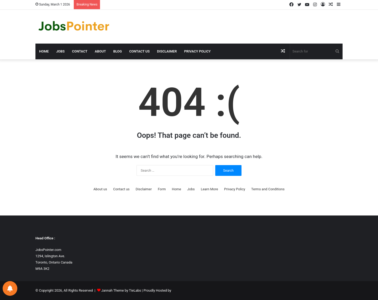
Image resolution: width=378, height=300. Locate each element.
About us (100, 189)
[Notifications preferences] (10, 288)
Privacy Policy (197, 51)
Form (162, 189)
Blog (117, 51)
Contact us (139, 51)
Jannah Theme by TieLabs (121, 290)
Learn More (209, 189)
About (100, 51)
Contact (79, 51)
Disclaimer (167, 51)
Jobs (60, 51)
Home (44, 51)
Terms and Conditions (268, 189)
